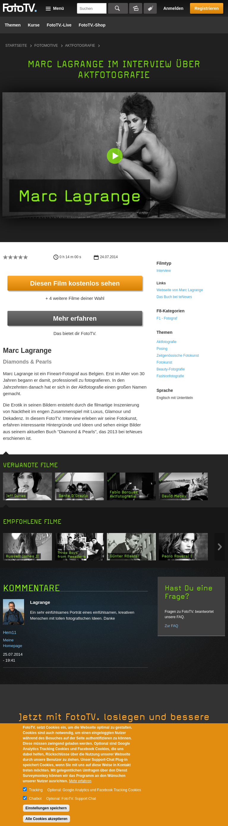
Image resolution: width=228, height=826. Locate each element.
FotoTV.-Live (59, 25)
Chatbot (35, 799)
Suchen (118, 8)
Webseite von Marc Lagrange (179, 290)
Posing (161, 349)
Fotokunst (164, 362)
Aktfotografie (80, 45)
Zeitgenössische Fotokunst (177, 355)
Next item (220, 547)
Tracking (36, 790)
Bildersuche (135, 8)
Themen (13, 25)
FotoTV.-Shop (92, 25)
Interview (163, 271)
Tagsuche (150, 8)
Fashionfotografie (170, 376)
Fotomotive (46, 45)
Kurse (34, 25)
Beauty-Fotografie (170, 369)
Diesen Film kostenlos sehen (75, 283)
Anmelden (173, 8)
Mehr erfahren (75, 318)
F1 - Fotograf (166, 318)
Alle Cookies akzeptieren (46, 819)
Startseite (16, 45)
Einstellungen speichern (46, 808)
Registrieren (206, 8)
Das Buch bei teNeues (174, 297)
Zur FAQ (171, 626)
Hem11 (9, 632)
